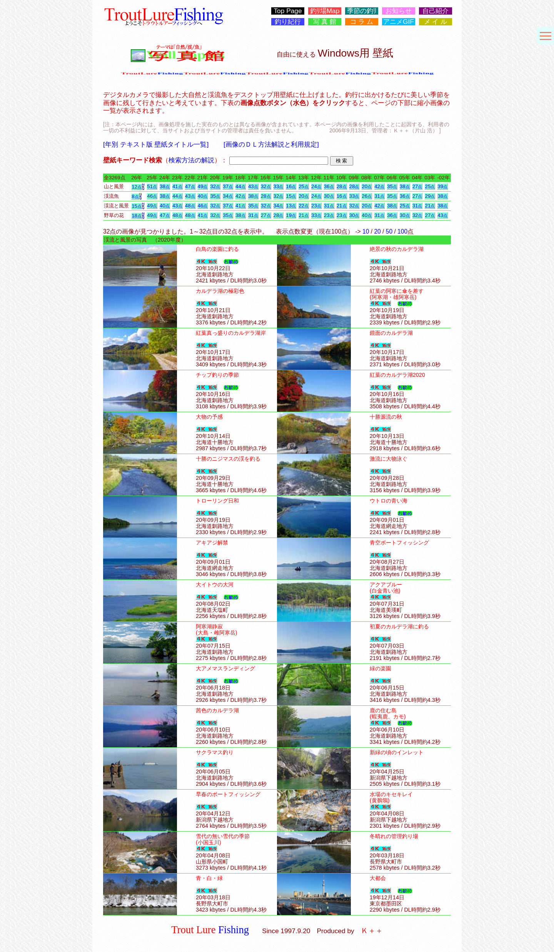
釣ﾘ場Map (325, 11)
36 (329, 186)
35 (392, 186)
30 (329, 196)
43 (253, 186)
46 (152, 196)
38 (165, 186)
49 (203, 186)
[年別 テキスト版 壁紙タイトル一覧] (156, 144)
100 (402, 231)
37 (228, 186)
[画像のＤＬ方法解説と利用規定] (271, 144)
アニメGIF (398, 21)
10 (365, 231)
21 (342, 206)
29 (430, 196)
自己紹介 (435, 11)
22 (304, 206)
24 (316, 186)
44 (240, 186)
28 (342, 186)
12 (137, 187)
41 (177, 186)
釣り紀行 (288, 21)
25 (304, 186)
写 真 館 (325, 21)
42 (379, 186)
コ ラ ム (362, 21)
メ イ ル (435, 21)
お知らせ (398, 11)
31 (379, 196)
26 (367, 196)
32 (215, 186)
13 (291, 206)
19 (291, 215)
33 (279, 186)
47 (190, 186)
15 (291, 196)
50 (389, 231)
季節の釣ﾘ (362, 11)
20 (367, 186)
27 (417, 186)
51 (152, 186)
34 (228, 196)
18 (137, 216)
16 (291, 186)
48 (190, 206)
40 (203, 196)
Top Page (288, 11)
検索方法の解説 (191, 160)
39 (442, 186)
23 (316, 206)
